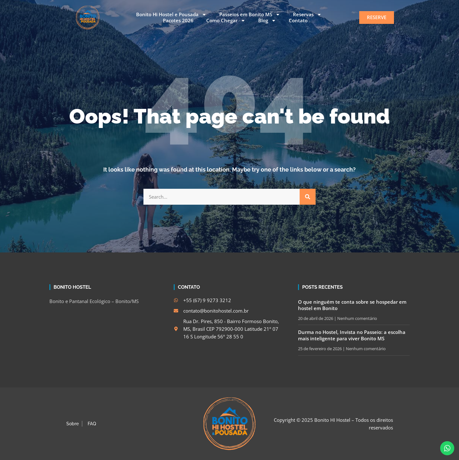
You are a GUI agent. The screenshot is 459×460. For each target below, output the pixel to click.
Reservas (307, 14)
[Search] (308, 197)
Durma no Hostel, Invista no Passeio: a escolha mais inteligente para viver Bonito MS (351, 335)
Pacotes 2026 (178, 21)
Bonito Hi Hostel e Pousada (171, 14)
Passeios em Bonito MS (249, 14)
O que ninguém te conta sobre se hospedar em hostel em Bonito (352, 305)
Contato (298, 21)
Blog (267, 21)
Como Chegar (225, 21)
